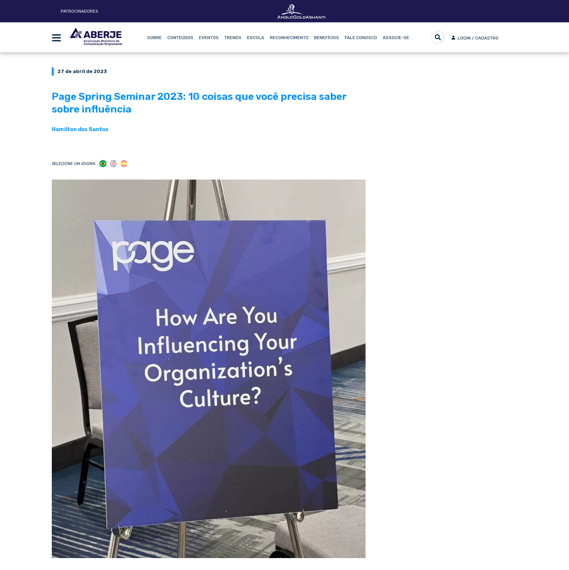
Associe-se (396, 37)
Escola (255, 37)
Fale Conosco (361, 37)
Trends (232, 37)
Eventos (209, 37)
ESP (124, 163)
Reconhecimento (289, 37)
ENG (113, 163)
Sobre (154, 37)
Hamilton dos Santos (80, 129)
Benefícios (326, 37)
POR (103, 163)
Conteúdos (180, 37)
